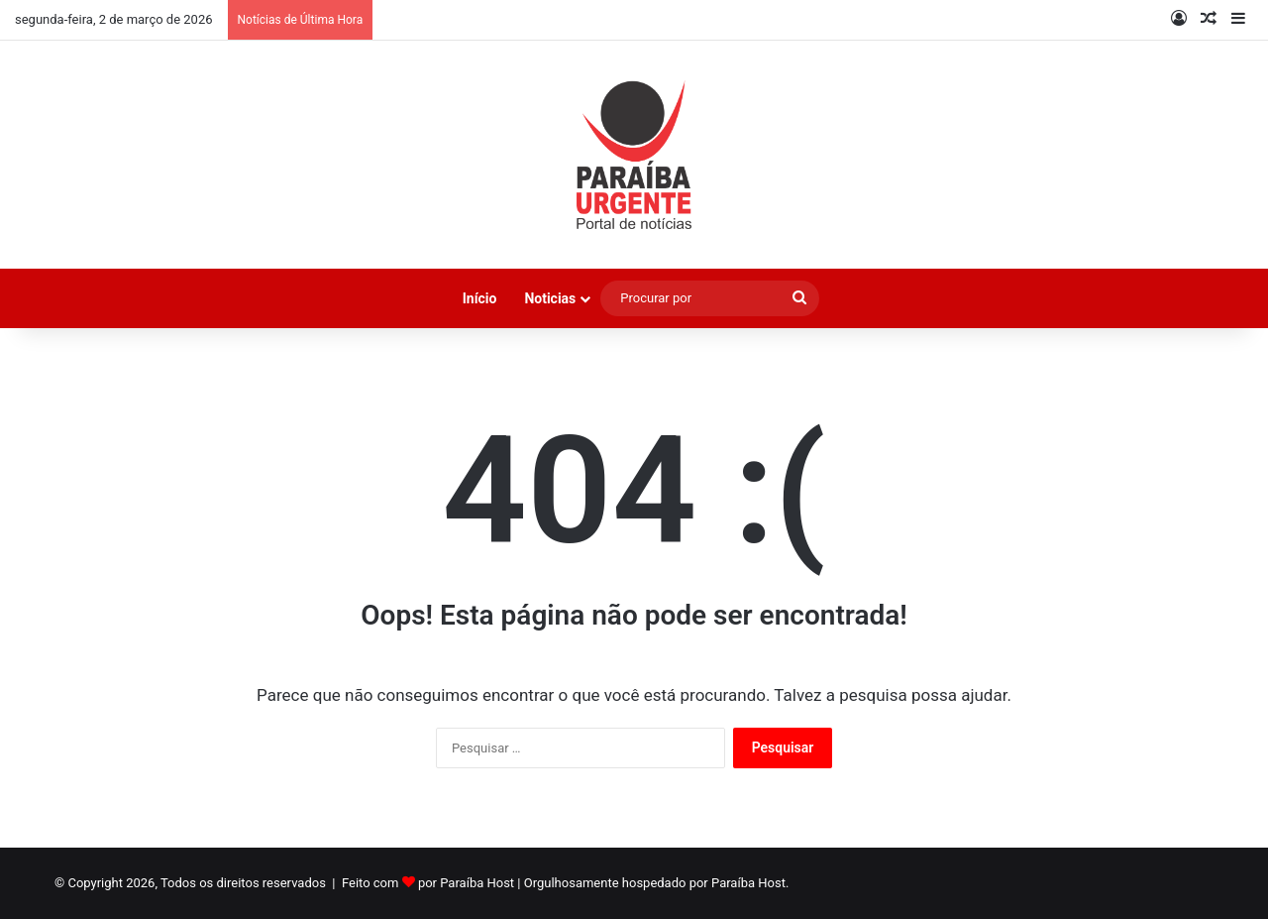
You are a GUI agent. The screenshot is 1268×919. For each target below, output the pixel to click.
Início (480, 298)
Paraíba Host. (750, 882)
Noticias (550, 298)
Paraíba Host (477, 882)
